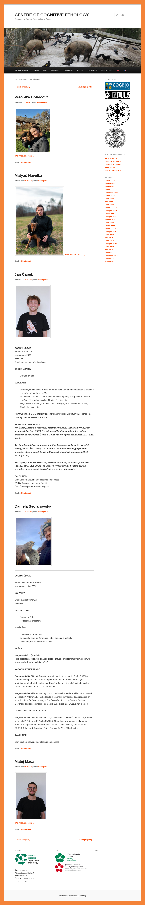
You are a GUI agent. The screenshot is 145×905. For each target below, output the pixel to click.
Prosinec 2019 (111, 229)
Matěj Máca (24, 761)
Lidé (45, 70)
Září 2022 (109, 202)
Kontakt (80, 70)
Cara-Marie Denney (113, 164)
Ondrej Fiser (42, 102)
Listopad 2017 (111, 244)
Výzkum (35, 70)
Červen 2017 (110, 259)
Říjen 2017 (109, 247)
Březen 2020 (110, 220)
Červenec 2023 (111, 193)
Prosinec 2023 (111, 190)
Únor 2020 (109, 223)
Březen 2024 (110, 187)
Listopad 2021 (111, 211)
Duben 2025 (110, 181)
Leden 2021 (110, 214)
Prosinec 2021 (111, 208)
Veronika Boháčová (32, 97)
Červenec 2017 (111, 256)
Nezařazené (26, 162)
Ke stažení (92, 70)
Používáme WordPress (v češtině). (72, 896)
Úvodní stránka (21, 70)
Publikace (55, 70)
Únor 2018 (109, 241)
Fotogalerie (68, 70)
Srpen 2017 (110, 253)
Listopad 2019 (111, 232)
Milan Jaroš (110, 167)
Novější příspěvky (86, 87)
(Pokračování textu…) (25, 156)
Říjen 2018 (109, 235)
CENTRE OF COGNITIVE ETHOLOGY (52, 14)
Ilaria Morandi (111, 158)
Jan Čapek (24, 274)
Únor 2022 (109, 205)
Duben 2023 (110, 196)
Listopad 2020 (111, 217)
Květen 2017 (110, 262)
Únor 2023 (109, 199)
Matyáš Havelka (28, 175)
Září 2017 (109, 250)
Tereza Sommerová (113, 170)
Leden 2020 (110, 226)
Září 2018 (109, 238)
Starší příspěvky (22, 87)
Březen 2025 (110, 184)
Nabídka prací (107, 70)
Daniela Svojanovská (33, 506)
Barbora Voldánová (113, 161)
